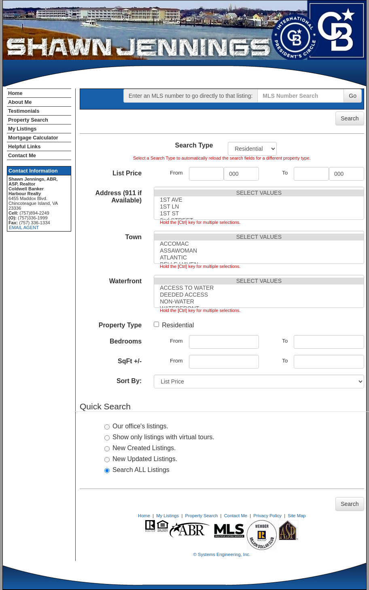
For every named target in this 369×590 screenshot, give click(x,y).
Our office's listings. (136, 426)
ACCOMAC (258, 243)
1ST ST (258, 213)
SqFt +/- (130, 361)
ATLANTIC (258, 257)
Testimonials (23, 111)
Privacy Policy (267, 515)
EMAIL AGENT (24, 227)
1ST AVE (258, 199)
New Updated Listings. (140, 458)
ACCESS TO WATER (258, 287)
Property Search (28, 120)
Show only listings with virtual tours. (159, 437)
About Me (20, 102)
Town (133, 237)
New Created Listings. (140, 448)
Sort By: (129, 380)
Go (352, 96)
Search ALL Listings (137, 469)
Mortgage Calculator (33, 138)
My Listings (22, 129)
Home (15, 93)
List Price (127, 173)
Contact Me (22, 155)
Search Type (194, 145)
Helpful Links (24, 146)
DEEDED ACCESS (258, 294)
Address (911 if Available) (118, 197)
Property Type (120, 325)
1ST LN (258, 206)
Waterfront (125, 281)
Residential (174, 325)
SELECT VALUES (259, 193)
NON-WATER (258, 301)
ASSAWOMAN (258, 250)
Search (349, 118)
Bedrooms (126, 341)
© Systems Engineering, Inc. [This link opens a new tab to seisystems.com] (221, 554)
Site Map (296, 515)
